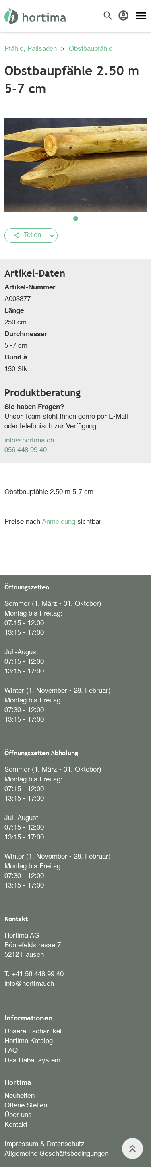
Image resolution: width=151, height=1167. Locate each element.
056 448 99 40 (25, 450)
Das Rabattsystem (32, 1060)
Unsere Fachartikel (33, 1031)
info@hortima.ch (29, 440)
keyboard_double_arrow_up (132, 1148)
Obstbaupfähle (90, 48)
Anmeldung (59, 521)
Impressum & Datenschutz (44, 1144)
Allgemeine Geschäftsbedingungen (56, 1153)
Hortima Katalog (28, 1041)
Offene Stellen (25, 1105)
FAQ (11, 1050)
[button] (75, 218)
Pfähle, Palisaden (31, 48)
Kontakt (15, 1125)
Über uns (18, 1115)
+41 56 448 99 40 (38, 974)
